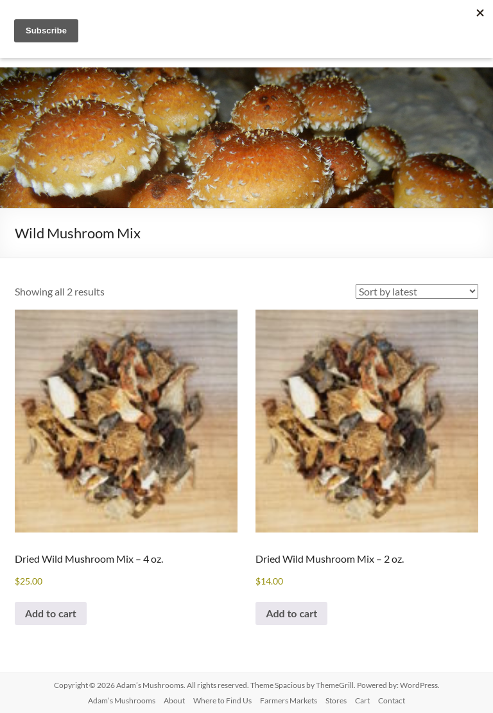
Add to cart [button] (50, 613)
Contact (391, 700)
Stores (336, 700)
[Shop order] (417, 291)
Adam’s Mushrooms (121, 700)
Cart (362, 700)
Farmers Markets (288, 700)
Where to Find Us (222, 700)
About (174, 700)
